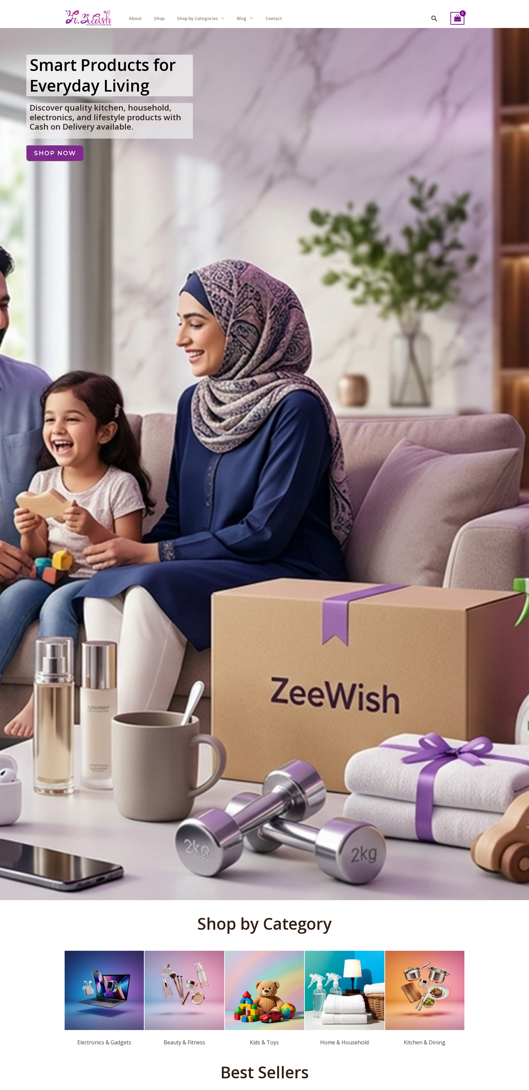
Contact (273, 18)
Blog (242, 18)
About (135, 18)
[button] (434, 18)
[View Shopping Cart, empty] (457, 18)
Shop (159, 18)
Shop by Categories (197, 18)
